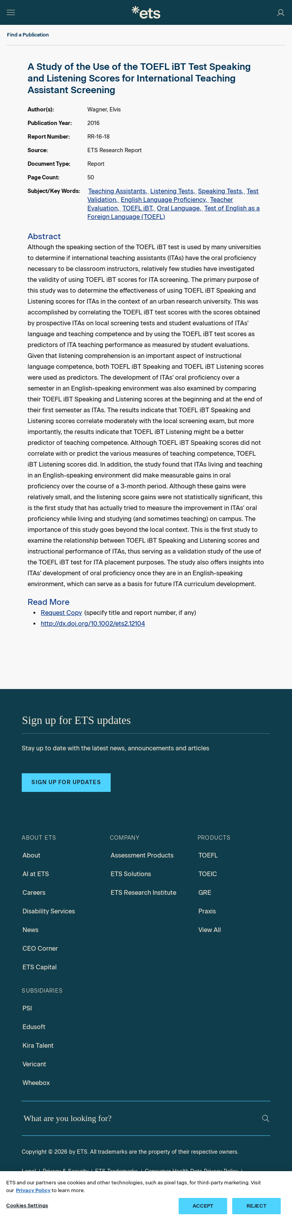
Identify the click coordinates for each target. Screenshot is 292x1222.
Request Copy (61, 612)
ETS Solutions (131, 874)
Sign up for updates (66, 782)
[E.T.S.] (146, 12)
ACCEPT (203, 1206)
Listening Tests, (173, 191)
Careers (34, 892)
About (31, 855)
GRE (204, 892)
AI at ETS (36, 874)
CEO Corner (40, 948)
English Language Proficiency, (165, 199)
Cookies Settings (27, 1205)
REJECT (256, 1206)
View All (209, 930)
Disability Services (49, 911)
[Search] (265, 1118)
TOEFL (208, 855)
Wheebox (36, 1083)
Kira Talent (38, 1045)
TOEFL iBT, (138, 208)
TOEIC (207, 874)
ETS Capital (40, 967)
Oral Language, (180, 208)
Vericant (34, 1064)
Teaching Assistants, (118, 191)
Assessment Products (142, 855)
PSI (27, 1008)
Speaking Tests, (221, 191)
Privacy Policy (33, 1190)
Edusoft (34, 1027)
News (30, 930)
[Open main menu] (11, 12)
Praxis (207, 911)
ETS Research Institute (143, 892)
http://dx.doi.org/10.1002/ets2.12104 (93, 623)
